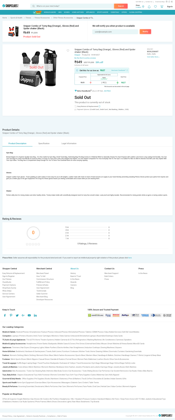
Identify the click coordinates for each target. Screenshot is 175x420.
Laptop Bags (32, 363)
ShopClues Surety (9, 288)
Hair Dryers (25, 347)
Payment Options (9, 285)
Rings (110, 367)
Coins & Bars (23, 367)
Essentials (115, 12)
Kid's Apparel (114, 375)
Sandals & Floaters (58, 359)
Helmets (50, 371)
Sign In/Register (8, 276)
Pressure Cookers (89, 399)
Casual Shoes (44, 359)
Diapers (20, 375)
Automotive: (7, 371)
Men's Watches (34, 367)
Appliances (90, 12)
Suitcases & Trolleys (67, 363)
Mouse (104, 344)
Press (107, 279)
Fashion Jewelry (75, 367)
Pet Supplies (39, 379)
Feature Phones (47, 332)
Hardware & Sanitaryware (35, 351)
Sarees (133, 355)
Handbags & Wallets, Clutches (109, 355)
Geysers (118, 347)
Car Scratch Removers (119, 371)
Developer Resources (44, 300)
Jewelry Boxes (119, 367)
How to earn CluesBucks (119, 70)
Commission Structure (45, 279)
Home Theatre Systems (44, 340)
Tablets (88, 332)
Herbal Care (105, 386)
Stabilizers (7, 402)
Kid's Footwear (44, 375)
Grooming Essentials (26, 386)
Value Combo (116, 386)
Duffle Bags (21, 363)
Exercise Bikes (40, 383)
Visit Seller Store (152, 57)
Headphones (31, 344)
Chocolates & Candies (101, 379)
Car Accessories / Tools (78, 371)
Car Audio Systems (27, 402)
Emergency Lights (37, 347)
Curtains (121, 351)
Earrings (104, 367)
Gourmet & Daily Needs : (12, 379)
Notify (145, 31)
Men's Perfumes (51, 386)
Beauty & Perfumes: (10, 386)
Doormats (113, 351)
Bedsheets (20, 351)
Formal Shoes (71, 359)
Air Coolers (44, 399)
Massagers (66, 383)
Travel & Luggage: (9, 363)
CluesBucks (6, 282)
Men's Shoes (52, 402)
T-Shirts (140, 355)
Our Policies (6, 279)
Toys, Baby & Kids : (9, 375)
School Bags (119, 363)
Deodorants (39, 386)
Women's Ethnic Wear (45, 355)
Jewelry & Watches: (10, 367)
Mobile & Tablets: (9, 332)
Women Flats (83, 359)
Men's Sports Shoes (18, 359)
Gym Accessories (54, 383)
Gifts (124, 379)
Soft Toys (74, 375)
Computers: (7, 336)
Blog (72, 288)
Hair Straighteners (77, 347)
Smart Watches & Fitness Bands (120, 344)
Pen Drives (80, 344)
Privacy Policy (7, 416)
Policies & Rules (42, 285)
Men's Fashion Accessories (64, 355)
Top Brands (95, 402)
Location (138, 7)
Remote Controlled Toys (60, 375)
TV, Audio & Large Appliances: (14, 340)
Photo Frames (40, 402)
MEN (59, 12)
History (73, 273)
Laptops (15, 336)
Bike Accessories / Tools (21, 371)
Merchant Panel (42, 273)
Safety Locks (130, 363)
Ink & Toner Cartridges (42, 336)
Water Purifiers (51, 347)
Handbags (126, 355)
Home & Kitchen (78, 12)
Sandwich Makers (104, 399)
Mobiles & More (50, 12)
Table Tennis (94, 383)
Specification (43, 143)
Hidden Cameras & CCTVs (65, 340)
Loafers (100, 359)
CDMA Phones (97, 332)
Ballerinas (92, 359)
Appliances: (7, 347)
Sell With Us (139, 2)
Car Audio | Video (135, 371)
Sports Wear (80, 355)
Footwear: (6, 359)
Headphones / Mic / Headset (71, 399)
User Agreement (8, 297)
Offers (124, 12)
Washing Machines (94, 340)
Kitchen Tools (84, 351)
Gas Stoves (35, 399)
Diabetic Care (76, 383)
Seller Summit (41, 294)
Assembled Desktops (105, 336)
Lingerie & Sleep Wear (152, 355)
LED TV (138, 399)
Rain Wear (76, 402)
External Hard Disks (93, 344)
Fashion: (5, 355)
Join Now (107, 91)
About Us (74, 268)
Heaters (15, 402)
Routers (30, 336)
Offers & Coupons (9, 399)
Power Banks (42, 344)
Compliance (51, 416)
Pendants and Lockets (91, 367)
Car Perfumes (104, 371)
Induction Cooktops (92, 347)
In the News (74, 279)
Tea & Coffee (87, 379)
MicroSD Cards (138, 344)
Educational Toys (30, 375)
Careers (73, 285)
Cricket (85, 383)
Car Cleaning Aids (39, 371)
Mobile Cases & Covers (66, 344)
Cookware (74, 351)
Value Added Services (112, 332)
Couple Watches (23, 399)
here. (130, 258)
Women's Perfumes (74, 386)
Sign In (170, 7)
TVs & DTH (30, 340)
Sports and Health (9, 383)
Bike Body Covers (60, 371)
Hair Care (62, 386)
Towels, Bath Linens (53, 351)
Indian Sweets (116, 379)
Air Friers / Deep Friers (120, 399)
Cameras (119, 340)
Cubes (93, 375)
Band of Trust (75, 276)
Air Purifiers (54, 399)
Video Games (65, 336)
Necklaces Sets (62, 367)
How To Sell (40, 276)
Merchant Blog (42, 297)
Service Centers (8, 294)
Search (121, 6)
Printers (22, 336)
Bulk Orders (109, 276)
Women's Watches (48, 367)
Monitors (55, 336)
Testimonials (41, 291)
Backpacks (52, 344)
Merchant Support (111, 273)
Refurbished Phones (76, 332)
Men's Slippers (32, 359)
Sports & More (102, 12)
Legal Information (68, 143)
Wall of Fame (62, 416)
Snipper (77, 55)
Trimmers (16, 347)
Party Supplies (84, 375)
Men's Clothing (29, 355)
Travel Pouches (43, 363)
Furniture (65, 351)
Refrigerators (81, 340)
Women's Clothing (16, 355)
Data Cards (118, 336)
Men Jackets (147, 399)
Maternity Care (102, 375)
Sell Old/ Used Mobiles (130, 332)
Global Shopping (135, 12)
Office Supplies (27, 379)
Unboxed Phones (61, 332)
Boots (106, 359)
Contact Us (148, 2)
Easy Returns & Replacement (13, 273)
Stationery (64, 379)
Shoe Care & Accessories (119, 359)
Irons (132, 399)
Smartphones (35, 332)
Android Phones (22, 332)
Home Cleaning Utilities (99, 351)
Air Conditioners (109, 340)
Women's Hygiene (129, 386)
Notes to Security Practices (35, 416)
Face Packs (87, 386)
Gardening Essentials (134, 351)
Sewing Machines (107, 347)
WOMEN (67, 12)
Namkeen (54, 379)
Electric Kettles (63, 347)
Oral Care (96, 386)
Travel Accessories (83, 363)
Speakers (127, 340)
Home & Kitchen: (9, 351)
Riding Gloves (93, 371)
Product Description (17, 143)
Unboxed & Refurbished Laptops (83, 336)
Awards (73, 282)
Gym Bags (96, 363)
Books (47, 379)
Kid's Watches (131, 367)
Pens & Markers (75, 379)
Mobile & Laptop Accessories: (14, 344)
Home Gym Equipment (25, 383)
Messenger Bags (107, 363)
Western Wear (91, 355)
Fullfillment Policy (43, 282)
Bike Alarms (148, 371)
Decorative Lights (64, 402)
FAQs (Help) (6, 291)
